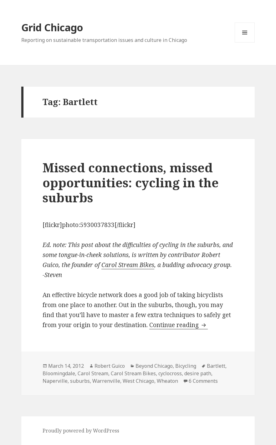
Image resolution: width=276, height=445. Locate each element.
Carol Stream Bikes (127, 265)
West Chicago (138, 380)
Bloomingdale (59, 373)
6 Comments (203, 380)
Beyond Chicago (154, 365)
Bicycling (185, 365)
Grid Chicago (52, 27)
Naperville (55, 380)
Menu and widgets (245, 42)
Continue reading (178, 325)
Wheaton (167, 380)
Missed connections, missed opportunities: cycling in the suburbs (131, 182)
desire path (197, 373)
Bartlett (216, 365)
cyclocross (170, 373)
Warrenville (106, 380)
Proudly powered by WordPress (81, 430)
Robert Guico (110, 365)
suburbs (80, 380)
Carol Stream (93, 373)
